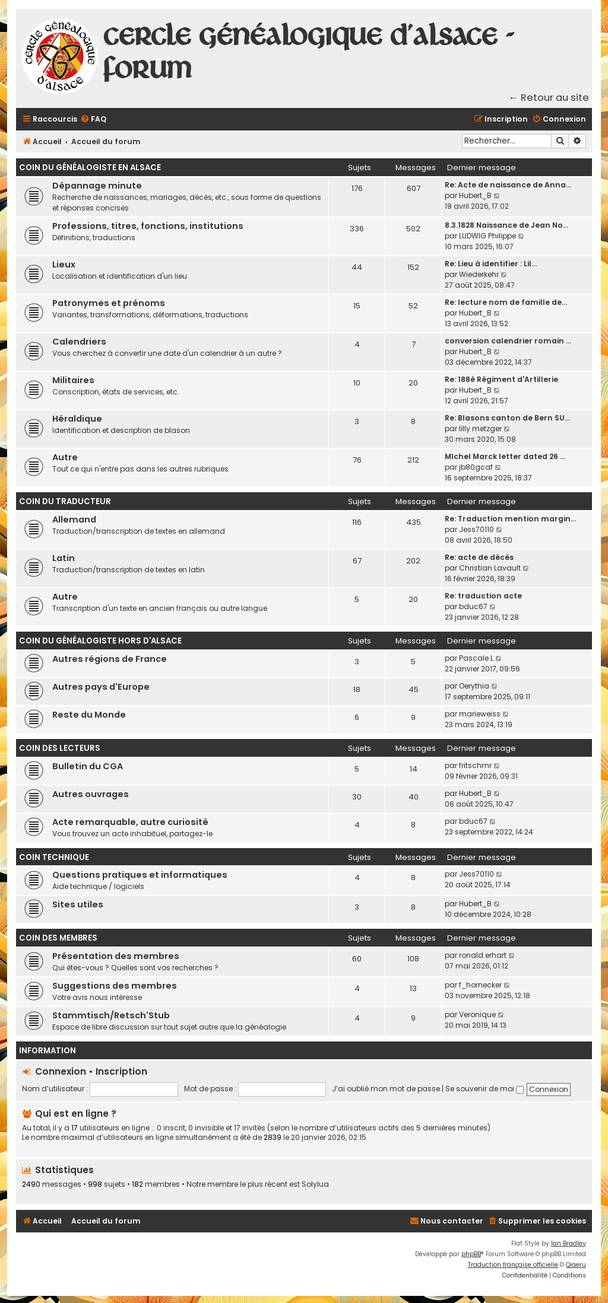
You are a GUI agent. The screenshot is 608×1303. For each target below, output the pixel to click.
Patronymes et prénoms (108, 303)
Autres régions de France (109, 659)
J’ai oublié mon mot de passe (386, 1089)
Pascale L (476, 658)
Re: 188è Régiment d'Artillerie (501, 379)
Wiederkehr (479, 274)
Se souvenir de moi (484, 1089)
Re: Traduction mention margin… (510, 519)
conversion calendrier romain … (508, 341)
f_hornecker (480, 985)
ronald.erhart (482, 955)
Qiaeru (576, 1264)
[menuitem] (93, 119)
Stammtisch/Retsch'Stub (111, 1015)
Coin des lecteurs (59, 748)
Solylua (315, 1184)
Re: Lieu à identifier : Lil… (491, 264)
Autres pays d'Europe (101, 687)
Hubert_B (475, 195)
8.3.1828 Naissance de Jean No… (506, 225)
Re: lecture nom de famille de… (506, 302)
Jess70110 (476, 529)
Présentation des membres (115, 956)
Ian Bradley (568, 1243)
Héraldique (77, 419)
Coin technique (54, 857)
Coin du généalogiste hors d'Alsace (100, 640)
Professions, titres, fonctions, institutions (147, 226)
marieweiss (480, 714)
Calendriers (79, 342)
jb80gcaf (476, 467)
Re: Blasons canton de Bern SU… (507, 418)
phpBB (471, 1254)
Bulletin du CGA (87, 766)
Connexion (60, 1071)
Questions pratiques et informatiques (139, 875)
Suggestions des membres (114, 986)
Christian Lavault (490, 568)
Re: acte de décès (479, 557)
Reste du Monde (89, 715)
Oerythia (474, 686)
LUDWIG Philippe (487, 236)
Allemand (74, 519)
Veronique (477, 1014)
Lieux (63, 264)
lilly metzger (480, 428)
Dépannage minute (97, 186)
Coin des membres (58, 938)
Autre (65, 457)
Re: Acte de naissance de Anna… (508, 185)
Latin (63, 558)
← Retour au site (549, 97)
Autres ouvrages (90, 794)
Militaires (73, 380)
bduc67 (473, 606)
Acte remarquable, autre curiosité (130, 822)
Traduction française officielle (513, 1264)
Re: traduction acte (483, 596)
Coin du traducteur (65, 501)
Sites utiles (77, 904)
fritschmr (475, 765)
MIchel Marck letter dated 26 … (505, 456)
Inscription (121, 1071)
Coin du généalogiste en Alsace (90, 167)
